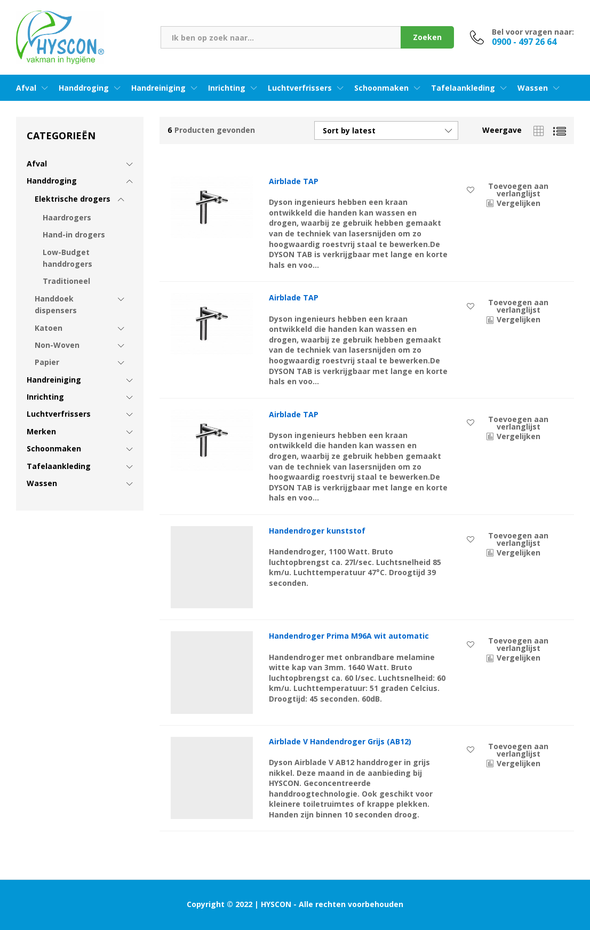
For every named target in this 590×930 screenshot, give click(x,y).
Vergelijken (518, 203)
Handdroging (52, 181)
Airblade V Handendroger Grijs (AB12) (340, 741)
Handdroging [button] (84, 88)
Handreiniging (54, 380)
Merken (41, 431)
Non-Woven (57, 345)
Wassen (42, 483)
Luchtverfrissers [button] (300, 88)
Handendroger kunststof (317, 531)
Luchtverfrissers (59, 414)
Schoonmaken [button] (381, 88)
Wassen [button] (532, 88)
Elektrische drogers (72, 199)
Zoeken (427, 37)
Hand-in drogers (74, 234)
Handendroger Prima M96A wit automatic (349, 636)
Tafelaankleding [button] (463, 88)
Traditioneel (66, 281)
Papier (47, 362)
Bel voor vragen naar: (533, 32)
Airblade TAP (293, 181)
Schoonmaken (54, 448)
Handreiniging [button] (158, 88)
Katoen (48, 328)
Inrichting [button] (226, 88)
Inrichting (45, 397)
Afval (37, 163)
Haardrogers (67, 217)
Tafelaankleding (59, 466)
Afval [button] (26, 88)
